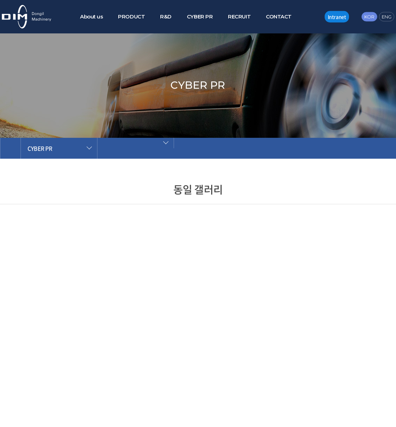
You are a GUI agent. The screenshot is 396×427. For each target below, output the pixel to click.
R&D (166, 16)
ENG (386, 16)
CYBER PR (200, 16)
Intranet (337, 16)
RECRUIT (239, 16)
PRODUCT (131, 16)
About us (91, 16)
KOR (369, 16)
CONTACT (279, 16)
